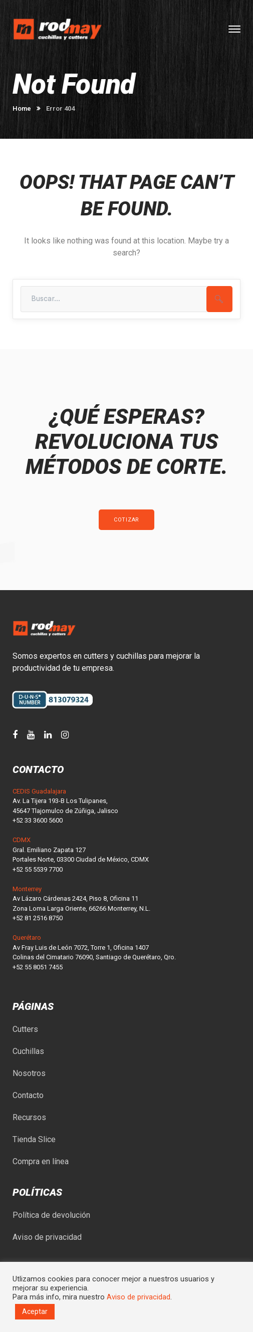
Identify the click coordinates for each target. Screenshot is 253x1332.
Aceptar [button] (35, 1311)
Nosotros (29, 1073)
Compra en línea (41, 1161)
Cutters (25, 1029)
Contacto (28, 1095)
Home (22, 108)
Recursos (29, 1117)
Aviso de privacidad (47, 1237)
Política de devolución (51, 1215)
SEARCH (219, 299)
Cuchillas (28, 1051)
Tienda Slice (34, 1139)
